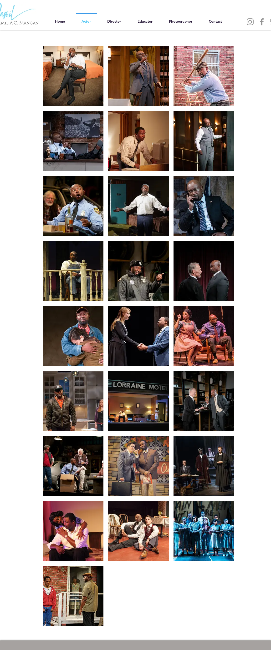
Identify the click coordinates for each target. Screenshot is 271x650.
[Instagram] (250, 21)
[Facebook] (261, 21)
